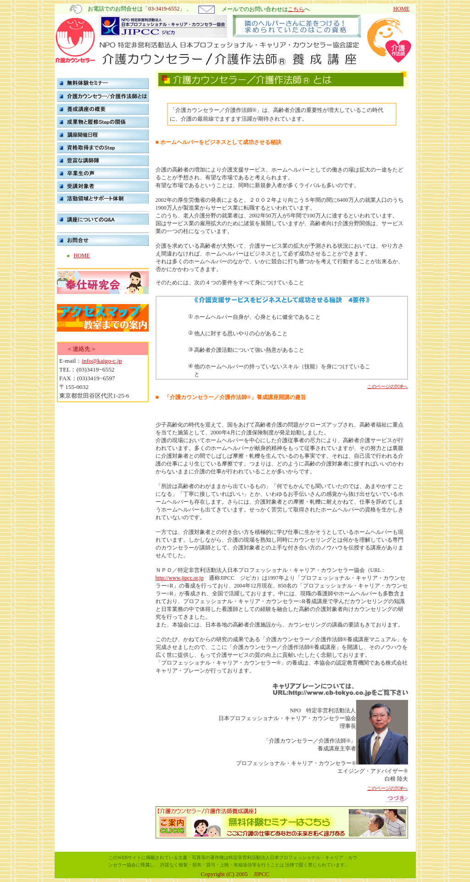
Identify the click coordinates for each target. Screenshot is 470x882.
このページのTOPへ (387, 386)
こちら (296, 9)
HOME (401, 9)
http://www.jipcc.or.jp (180, 578)
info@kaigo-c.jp (102, 360)
